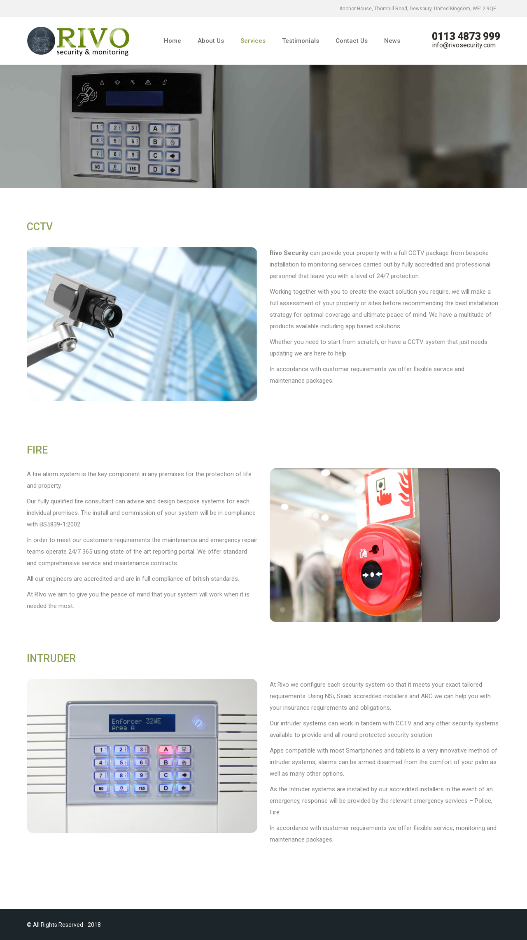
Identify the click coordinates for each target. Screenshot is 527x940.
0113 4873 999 (466, 36)
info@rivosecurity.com (464, 45)
